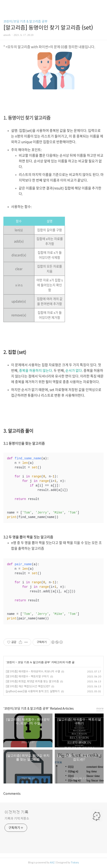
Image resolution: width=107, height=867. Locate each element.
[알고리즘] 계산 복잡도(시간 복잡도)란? (28, 686)
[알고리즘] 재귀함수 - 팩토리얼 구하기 (27, 676)
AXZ (52, 862)
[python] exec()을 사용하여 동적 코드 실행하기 (33, 691)
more (100, 708)
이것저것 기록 (17, 812)
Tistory (75, 862)
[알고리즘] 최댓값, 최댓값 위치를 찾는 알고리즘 (32, 681)
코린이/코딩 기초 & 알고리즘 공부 (25, 21)
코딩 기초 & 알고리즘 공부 (34, 662)
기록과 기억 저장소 (17, 818)
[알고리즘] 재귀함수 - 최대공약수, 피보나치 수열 (33, 671)
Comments (12, 794)
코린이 (11, 662)
